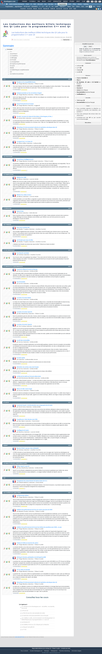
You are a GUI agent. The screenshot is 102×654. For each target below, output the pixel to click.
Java (45, 4)
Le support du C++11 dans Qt (24, 141)
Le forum (80, 66)
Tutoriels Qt (46, 8)
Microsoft (40, 4)
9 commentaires (17, 278)
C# (46, 6)
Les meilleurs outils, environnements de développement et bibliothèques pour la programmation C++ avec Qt (38, 618)
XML (94, 6)
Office (74, 4)
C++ (43, 6)
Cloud (27, 4)
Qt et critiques (82, 90)
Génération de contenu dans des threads (27, 367)
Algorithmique (18, 6)
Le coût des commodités (23, 340)
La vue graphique (14, 62)
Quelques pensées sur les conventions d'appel (28, 93)
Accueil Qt (22, 8)
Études (71, 1)
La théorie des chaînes (22, 495)
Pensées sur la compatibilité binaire (25, 82)
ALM (35, 4)
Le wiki (79, 72)
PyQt (75, 8)
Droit (78, 1)
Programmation (62, 4)
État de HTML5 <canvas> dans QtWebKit (27, 448)
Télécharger (81, 100)
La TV (79, 68)
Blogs (44, 1)
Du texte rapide (20, 358)
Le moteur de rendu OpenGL (24, 324)
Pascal (68, 6)
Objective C (63, 6)
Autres (98, 6)
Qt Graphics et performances (17, 64)
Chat (49, 1)
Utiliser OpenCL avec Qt (22, 466)
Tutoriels (32, 1)
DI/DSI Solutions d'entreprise (16, 4)
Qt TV (70, 8)
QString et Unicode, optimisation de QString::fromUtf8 (31, 557)
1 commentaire (16, 152)
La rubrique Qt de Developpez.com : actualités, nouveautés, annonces (38, 607)
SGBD (69, 4)
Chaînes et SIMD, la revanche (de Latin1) (27, 543)
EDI (56, 4)
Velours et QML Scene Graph (24, 389)
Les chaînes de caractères (17, 74)
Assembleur (35, 6)
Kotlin (56, 6)
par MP (88, 117)
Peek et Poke (19, 211)
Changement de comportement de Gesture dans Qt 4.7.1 (31, 481)
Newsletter (57, 1)
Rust (82, 6)
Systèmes (86, 4)
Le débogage (13, 58)
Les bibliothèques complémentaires (19, 70)
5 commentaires (17, 506)
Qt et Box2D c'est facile (22, 253)
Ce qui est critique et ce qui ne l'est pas (26, 269)
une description (19, 643)
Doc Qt (40, 8)
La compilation (14, 56)
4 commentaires (17, 170)
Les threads (13, 60)
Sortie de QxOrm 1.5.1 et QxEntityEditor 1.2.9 (90, 50)
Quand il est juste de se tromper (25, 104)
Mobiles (80, 4)
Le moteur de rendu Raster (23, 298)
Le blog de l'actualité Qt (28, 627)
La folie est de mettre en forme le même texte (28, 376)
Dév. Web (50, 4)
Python (78, 6)
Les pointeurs (13, 54)
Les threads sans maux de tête (24, 240)
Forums (24, 1)
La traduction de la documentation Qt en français (35, 615)
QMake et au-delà (21, 177)
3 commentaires (17, 459)
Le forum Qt (25, 610)
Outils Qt (52, 8)
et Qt (82, 78)
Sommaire (9, 49)
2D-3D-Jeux (27, 6)
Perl (73, 6)
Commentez (16, 113)
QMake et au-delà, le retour (23, 195)
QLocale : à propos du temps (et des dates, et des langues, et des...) (34, 116)
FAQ (38, 1)
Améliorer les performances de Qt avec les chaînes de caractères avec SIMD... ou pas (39, 527)
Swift (87, 6)
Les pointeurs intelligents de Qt (24, 159)
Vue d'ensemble (20, 282)
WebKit (12, 68)
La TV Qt (24, 629)
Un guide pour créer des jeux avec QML (27, 419)
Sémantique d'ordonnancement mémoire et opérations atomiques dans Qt (36, 127)
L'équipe (80, 70)
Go (52, 6)
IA (31, 4)
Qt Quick (12, 66)
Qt (90, 6)
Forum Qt (29, 8)
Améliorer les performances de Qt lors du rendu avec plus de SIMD (34, 509)
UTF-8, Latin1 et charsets (23, 570)
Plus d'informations (90, 60)
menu (69, 79)
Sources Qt (59, 8)
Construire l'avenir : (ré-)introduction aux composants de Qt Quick (34, 405)
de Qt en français (86, 92)
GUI (11, 72)
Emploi (65, 1)
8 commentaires (17, 236)
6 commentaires (17, 89)
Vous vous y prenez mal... (23, 227)
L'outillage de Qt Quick (22, 430)
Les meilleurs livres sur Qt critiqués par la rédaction (35, 624)
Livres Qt (65, 8)
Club (83, 1)
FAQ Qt (35, 8)
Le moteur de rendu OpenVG (24, 312)
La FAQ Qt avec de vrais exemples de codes (33, 613)
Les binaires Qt (26, 622)
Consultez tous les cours (37, 597)
